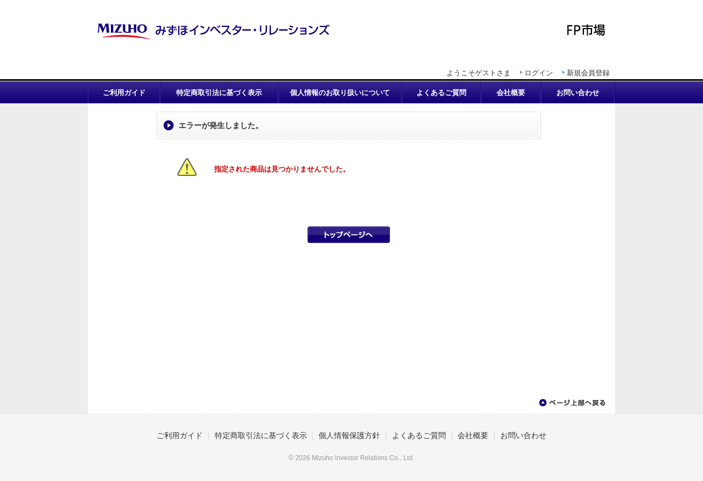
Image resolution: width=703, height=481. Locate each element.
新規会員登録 (588, 73)
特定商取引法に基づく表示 (219, 93)
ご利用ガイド (124, 93)
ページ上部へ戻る (571, 402)
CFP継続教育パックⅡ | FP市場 (351, 30)
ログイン (539, 73)
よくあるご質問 (441, 93)
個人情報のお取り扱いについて (340, 93)
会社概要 (510, 93)
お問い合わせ (577, 93)
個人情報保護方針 (349, 436)
